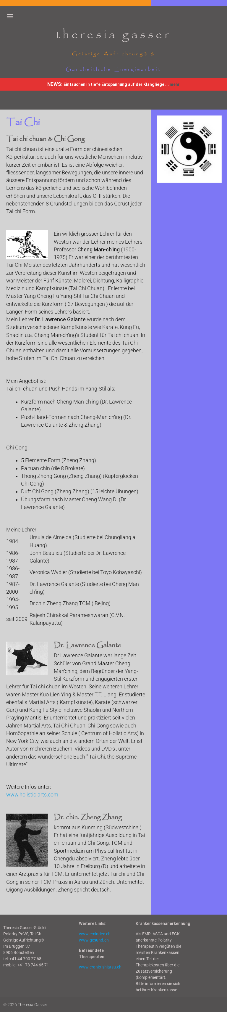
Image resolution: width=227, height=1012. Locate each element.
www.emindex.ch (95, 933)
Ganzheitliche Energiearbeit (113, 69)
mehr (175, 84)
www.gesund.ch (94, 940)
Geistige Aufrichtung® (110, 54)
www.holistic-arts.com (32, 795)
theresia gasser (113, 35)
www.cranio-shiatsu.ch (100, 967)
